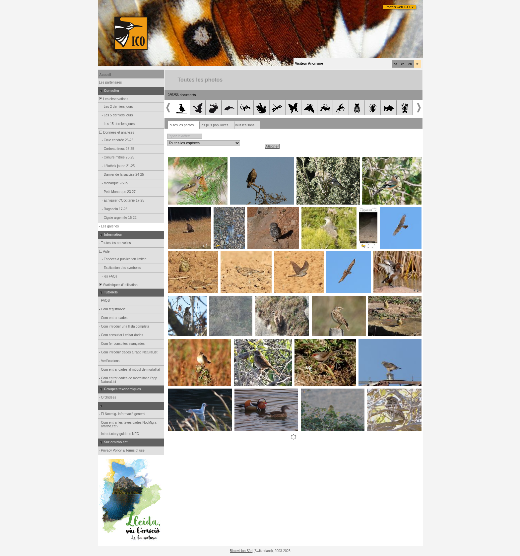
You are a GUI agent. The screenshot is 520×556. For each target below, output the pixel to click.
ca (395, 64)
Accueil (105, 75)
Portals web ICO (398, 7)
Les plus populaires (214, 125)
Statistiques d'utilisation (118, 285)
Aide (104, 251)
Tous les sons (244, 125)
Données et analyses (116, 132)
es (403, 64)
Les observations (113, 99)
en (410, 64)
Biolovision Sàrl (241, 551)
